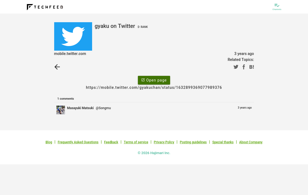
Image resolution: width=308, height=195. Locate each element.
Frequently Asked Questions (78, 142)
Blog (49, 142)
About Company (250, 142)
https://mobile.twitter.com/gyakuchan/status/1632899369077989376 (154, 87)
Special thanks (223, 142)
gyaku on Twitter (122, 26)
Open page (154, 79)
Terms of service (136, 142)
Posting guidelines (193, 142)
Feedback (111, 142)
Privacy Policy (164, 142)
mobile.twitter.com (70, 53)
